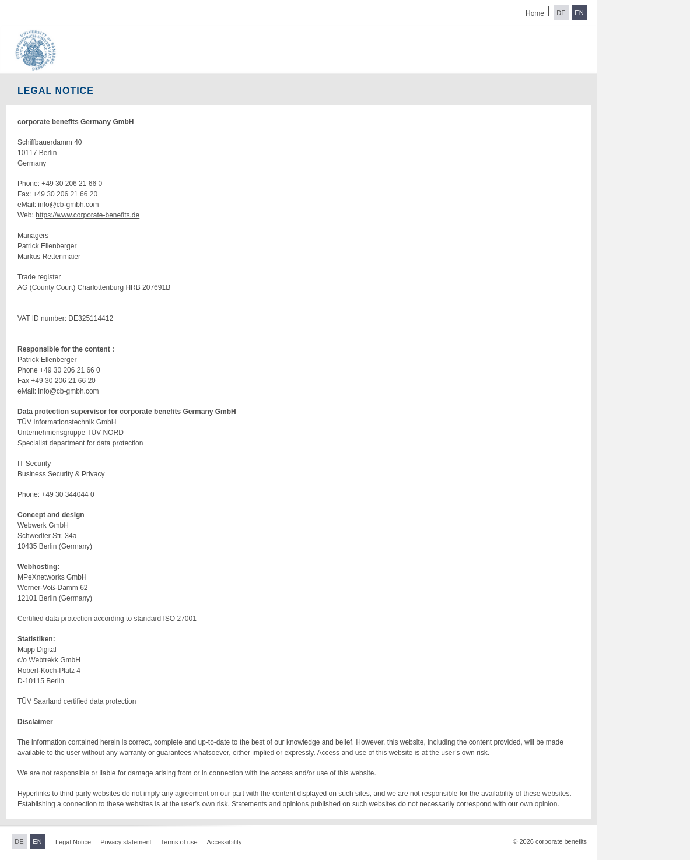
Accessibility (224, 841)
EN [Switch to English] (579, 12)
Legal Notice (73, 841)
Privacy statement (125, 841)
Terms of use (179, 841)
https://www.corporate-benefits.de (87, 215)
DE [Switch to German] (560, 12)
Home (535, 13)
